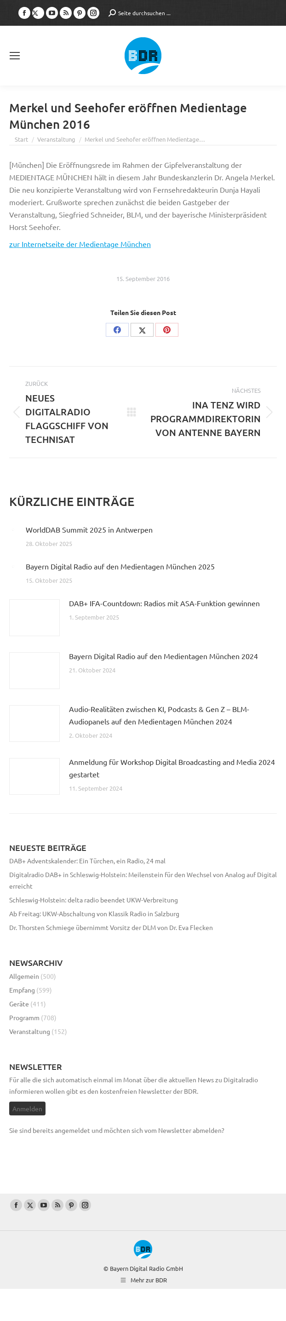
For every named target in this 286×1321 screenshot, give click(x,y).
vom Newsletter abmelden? (184, 1130)
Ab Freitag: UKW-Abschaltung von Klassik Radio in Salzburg (94, 913)
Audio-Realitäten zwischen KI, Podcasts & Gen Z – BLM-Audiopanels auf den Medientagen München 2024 (159, 715)
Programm (24, 1017)
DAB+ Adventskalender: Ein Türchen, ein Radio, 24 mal (88, 860)
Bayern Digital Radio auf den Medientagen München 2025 (120, 566)
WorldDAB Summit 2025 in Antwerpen (89, 529)
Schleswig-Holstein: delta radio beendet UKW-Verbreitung (93, 900)
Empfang (22, 990)
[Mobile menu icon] (14, 55)
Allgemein (24, 976)
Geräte (19, 1003)
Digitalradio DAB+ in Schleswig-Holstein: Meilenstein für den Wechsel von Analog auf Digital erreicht (143, 880)
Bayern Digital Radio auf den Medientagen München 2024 (163, 655)
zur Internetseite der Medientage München (80, 243)
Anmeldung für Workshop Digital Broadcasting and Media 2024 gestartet (172, 768)
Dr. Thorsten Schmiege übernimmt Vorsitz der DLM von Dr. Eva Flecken (111, 927)
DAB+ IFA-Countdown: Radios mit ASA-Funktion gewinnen (164, 603)
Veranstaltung (29, 1031)
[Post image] (13, 529)
